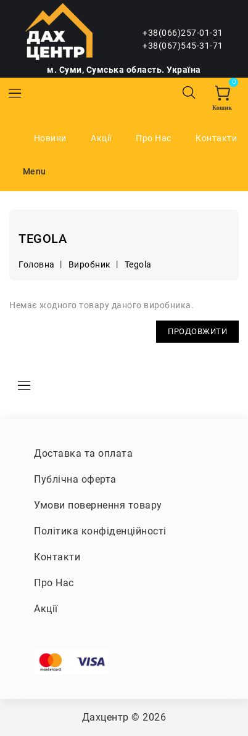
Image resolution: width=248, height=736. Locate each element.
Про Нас (154, 138)
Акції (101, 138)
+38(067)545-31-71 (183, 46)
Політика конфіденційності (100, 531)
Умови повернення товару (98, 505)
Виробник (89, 264)
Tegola (138, 264)
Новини (50, 138)
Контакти (216, 138)
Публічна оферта (75, 479)
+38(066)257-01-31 (183, 33)
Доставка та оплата (83, 453)
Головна (37, 264)
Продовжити (197, 331)
